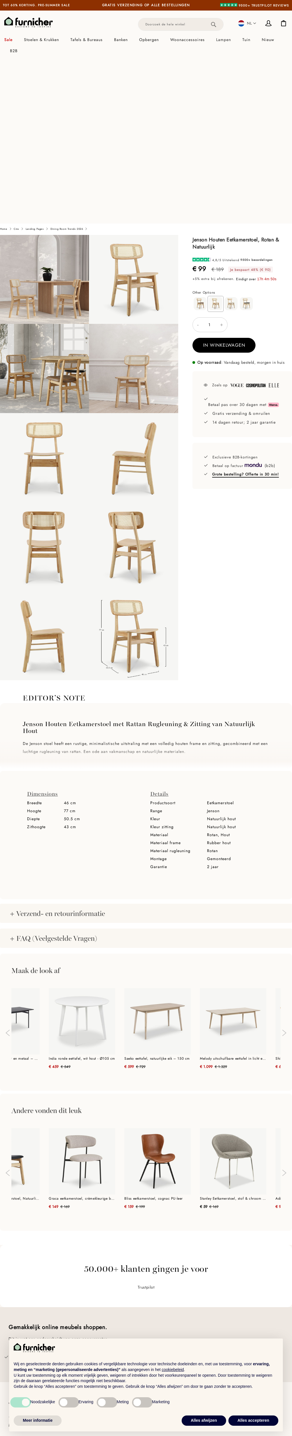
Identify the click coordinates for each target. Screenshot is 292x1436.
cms (16, 64)
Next (284, 871)
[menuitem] (11, 39)
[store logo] (28, 22)
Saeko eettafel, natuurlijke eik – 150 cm (157, 894)
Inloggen (269, 24)
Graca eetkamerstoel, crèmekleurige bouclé (82, 1034)
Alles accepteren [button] (253, 1420)
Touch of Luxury (232, 1326)
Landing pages (35, 64)
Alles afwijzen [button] (204, 1420)
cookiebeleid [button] (173, 1369)
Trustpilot (146, 1123)
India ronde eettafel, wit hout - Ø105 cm (82, 894)
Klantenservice (22, 1319)
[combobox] (181, 24)
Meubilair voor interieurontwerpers (112, 1318)
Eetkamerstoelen (163, 1317)
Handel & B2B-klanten (99, 1310)
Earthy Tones (229, 1317)
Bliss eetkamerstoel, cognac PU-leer (153, 1034)
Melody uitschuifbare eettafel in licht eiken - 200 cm (233, 894)
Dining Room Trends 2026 (66, 64)
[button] (247, 23)
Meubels (155, 1309)
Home (3, 64)
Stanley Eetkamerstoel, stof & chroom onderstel (233, 1034)
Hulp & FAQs (21, 1328)
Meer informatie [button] (37, 1420)
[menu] (146, 45)
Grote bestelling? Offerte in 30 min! (245, 310)
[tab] (146, 45)
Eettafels (155, 1326)
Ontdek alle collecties (238, 1309)
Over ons (17, 1310)
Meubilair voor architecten (104, 1327)
